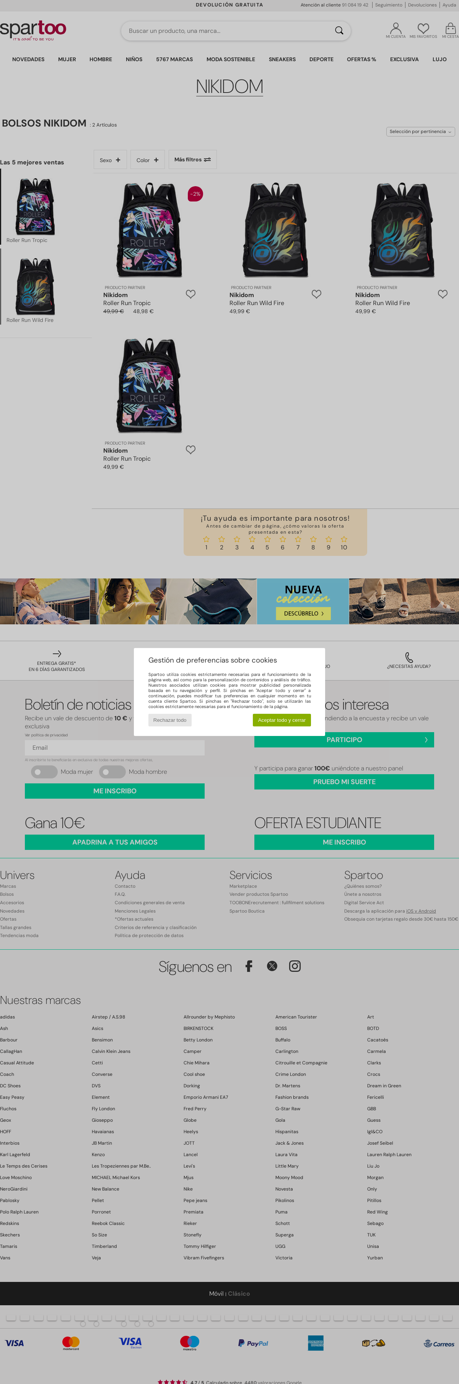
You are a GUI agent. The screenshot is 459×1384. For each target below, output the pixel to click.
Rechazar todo (170, 720)
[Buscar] (339, 31)
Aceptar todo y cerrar (282, 720)
